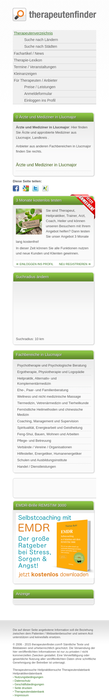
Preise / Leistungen (40, 87)
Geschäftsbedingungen (28, 684)
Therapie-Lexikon (28, 60)
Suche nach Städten (40, 46)
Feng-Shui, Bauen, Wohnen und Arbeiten (48, 434)
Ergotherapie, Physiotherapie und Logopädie (50, 372)
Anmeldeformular (38, 94)
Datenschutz (22, 680)
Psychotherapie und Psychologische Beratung (51, 365)
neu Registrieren (73, 264)
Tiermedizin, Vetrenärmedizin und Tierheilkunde (53, 403)
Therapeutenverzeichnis (33, 33)
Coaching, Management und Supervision (47, 421)
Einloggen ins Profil (40, 100)
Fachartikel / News (29, 53)
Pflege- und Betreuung (34, 441)
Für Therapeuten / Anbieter (35, 80)
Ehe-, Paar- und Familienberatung (42, 390)
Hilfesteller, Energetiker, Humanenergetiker (49, 454)
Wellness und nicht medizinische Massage (49, 396)
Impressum (21, 695)
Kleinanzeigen (25, 74)
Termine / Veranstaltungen (35, 67)
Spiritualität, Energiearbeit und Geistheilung (49, 428)
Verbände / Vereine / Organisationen (44, 447)
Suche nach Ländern (41, 40)
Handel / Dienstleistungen (36, 466)
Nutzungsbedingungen (28, 677)
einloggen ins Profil (36, 264)
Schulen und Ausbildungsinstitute (42, 460)
